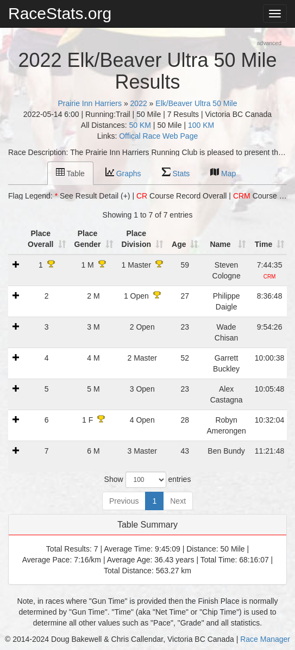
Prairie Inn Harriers (90, 103)
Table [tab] (70, 173)
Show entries (147, 480)
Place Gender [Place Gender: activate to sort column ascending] (87, 239)
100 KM (201, 125)
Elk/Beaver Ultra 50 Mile (196, 103)
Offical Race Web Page (158, 136)
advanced (268, 43)
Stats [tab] (176, 173)
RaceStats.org (59, 13)
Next (178, 501)
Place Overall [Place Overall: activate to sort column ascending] (40, 239)
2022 (138, 103)
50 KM (140, 125)
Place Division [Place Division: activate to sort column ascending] (136, 239)
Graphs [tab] (123, 173)
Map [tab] (223, 173)
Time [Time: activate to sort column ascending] (263, 244)
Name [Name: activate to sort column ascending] (220, 244)
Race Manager (265, 639)
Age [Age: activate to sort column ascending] (179, 244)
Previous (124, 501)
